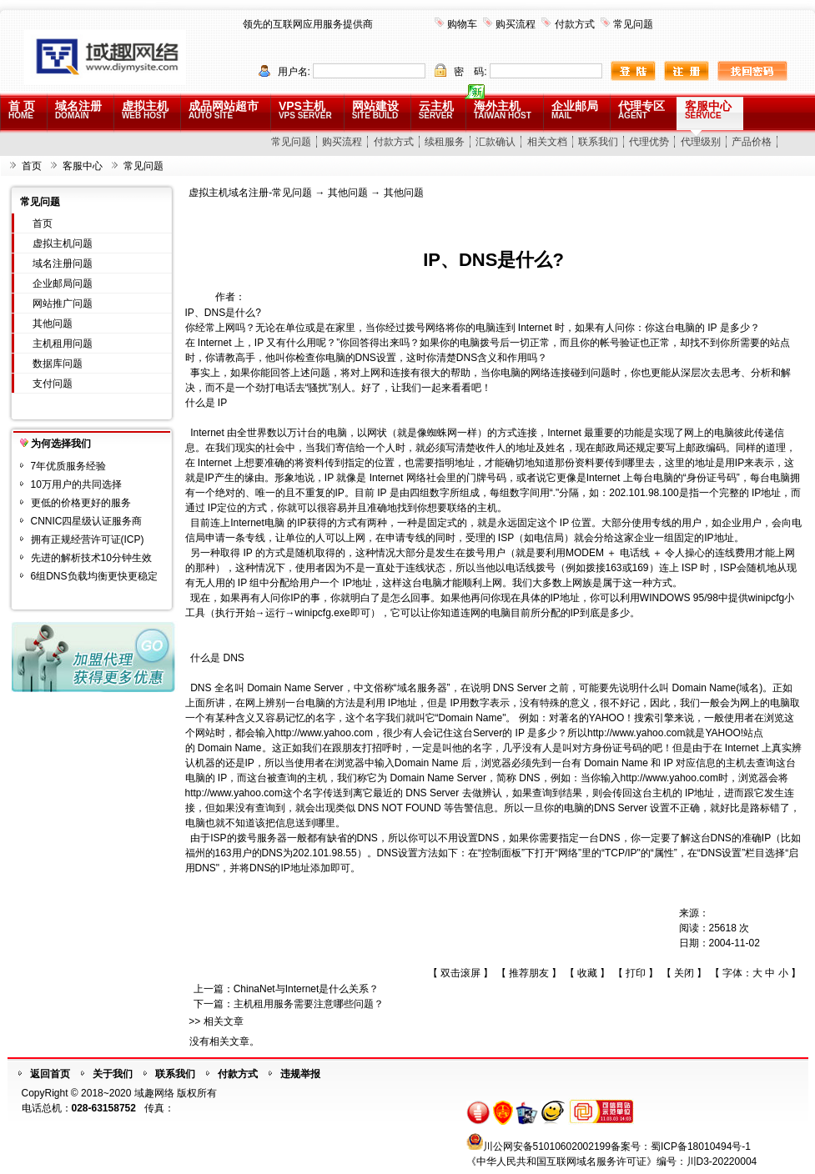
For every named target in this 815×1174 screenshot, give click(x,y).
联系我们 (598, 142)
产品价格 (752, 142)
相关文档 (547, 142)
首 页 (21, 109)
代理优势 (649, 142)
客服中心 (708, 109)
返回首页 (50, 1074)
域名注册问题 (63, 263)
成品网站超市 (224, 109)
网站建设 (375, 109)
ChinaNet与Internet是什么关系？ (307, 989)
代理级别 (701, 142)
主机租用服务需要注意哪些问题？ (309, 1004)
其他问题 (53, 323)
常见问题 (633, 24)
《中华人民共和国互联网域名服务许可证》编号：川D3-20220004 (611, 1161)
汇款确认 (495, 142)
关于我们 (113, 1074)
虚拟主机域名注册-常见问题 (250, 192)
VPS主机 (305, 109)
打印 (636, 973)
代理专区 (641, 109)
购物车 (462, 24)
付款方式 (575, 24)
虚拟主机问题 (63, 243)
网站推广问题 (63, 303)
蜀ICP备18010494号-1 (701, 1146)
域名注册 (78, 109)
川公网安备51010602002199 (547, 1146)
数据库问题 (58, 363)
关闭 (684, 973)
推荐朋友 (529, 973)
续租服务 (445, 142)
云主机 (436, 109)
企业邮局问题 (63, 283)
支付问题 (53, 383)
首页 (32, 166)
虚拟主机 (145, 109)
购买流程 (516, 24)
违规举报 (300, 1074)
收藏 (587, 973)
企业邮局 (574, 109)
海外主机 (502, 109)
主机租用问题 (63, 343)
